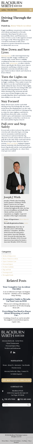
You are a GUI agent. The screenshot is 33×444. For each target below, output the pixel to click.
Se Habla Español (16, 374)
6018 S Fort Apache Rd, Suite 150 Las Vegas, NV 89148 (17, 394)
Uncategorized (7, 272)
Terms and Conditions (15, 441)
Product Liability (8, 267)
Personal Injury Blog (12, 346)
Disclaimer (16, 442)
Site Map (24, 441)
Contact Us (24, 371)
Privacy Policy (5, 441)
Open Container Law (9, 261)
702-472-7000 (12, 10)
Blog (18, 371)
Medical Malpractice (9, 256)
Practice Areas (16, 368)
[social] (11, 352)
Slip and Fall (7, 269)
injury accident (12, 143)
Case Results (26, 365)
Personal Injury (8, 264)
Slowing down (6, 56)
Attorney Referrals (8, 341)
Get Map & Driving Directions (16, 380)
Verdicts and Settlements (13, 348)
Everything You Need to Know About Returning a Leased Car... (16, 313)
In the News (19, 341)
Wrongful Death (8, 275)
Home (5, 365)
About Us (11, 365)
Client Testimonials (12, 343)
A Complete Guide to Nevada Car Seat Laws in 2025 (16, 300)
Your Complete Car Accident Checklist (16, 288)
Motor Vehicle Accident (21, 26)
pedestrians (14, 63)
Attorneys (18, 365)
